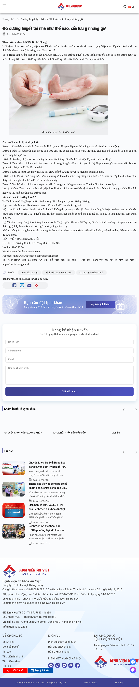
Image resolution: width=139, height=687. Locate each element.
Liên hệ (6, 666)
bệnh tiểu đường (29, 272)
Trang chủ (8, 19)
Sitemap (119, 682)
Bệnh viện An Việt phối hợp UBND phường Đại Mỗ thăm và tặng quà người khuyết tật (47, 528)
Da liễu (116, 432)
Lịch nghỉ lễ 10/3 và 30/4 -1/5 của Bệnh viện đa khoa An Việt (47, 507)
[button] (124, 409)
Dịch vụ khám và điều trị (62, 641)
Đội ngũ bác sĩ (10, 646)
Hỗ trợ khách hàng (59, 651)
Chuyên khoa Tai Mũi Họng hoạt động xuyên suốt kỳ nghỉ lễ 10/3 (47, 464)
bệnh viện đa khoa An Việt (58, 272)
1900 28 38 (15, 670)
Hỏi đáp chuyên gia (59, 646)
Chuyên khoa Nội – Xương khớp (23, 432)
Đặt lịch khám (100, 304)
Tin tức (6, 651)
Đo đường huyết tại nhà (91, 272)
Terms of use (90, 682)
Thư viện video (11, 661)
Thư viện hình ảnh (13, 656)
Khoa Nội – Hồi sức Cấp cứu (69, 432)
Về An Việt (8, 641)
